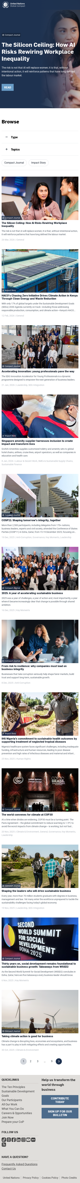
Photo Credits (69, 1177)
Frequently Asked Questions (19, 1164)
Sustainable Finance (12, 464)
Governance (39, 537)
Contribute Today (60, 1100)
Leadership (21, 385)
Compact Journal (14, 162)
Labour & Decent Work (26, 461)
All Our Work (9, 1104)
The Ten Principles (13, 1087)
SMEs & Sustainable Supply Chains (55, 461)
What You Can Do (13, 1108)
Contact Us (9, 1168)
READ (7, 87)
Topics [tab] (15, 149)
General (20, 239)
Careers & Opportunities (17, 1113)
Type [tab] (14, 137)
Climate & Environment (27, 831)
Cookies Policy (50, 1177)
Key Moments (52, 537)
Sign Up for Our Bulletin (60, 1113)
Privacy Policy (31, 1177)
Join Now (8, 1117)
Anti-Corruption (24, 537)
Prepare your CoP (13, 1121)
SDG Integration (36, 385)
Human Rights (23, 758)
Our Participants (12, 1100)
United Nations (11, 1177)
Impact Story (38, 162)
